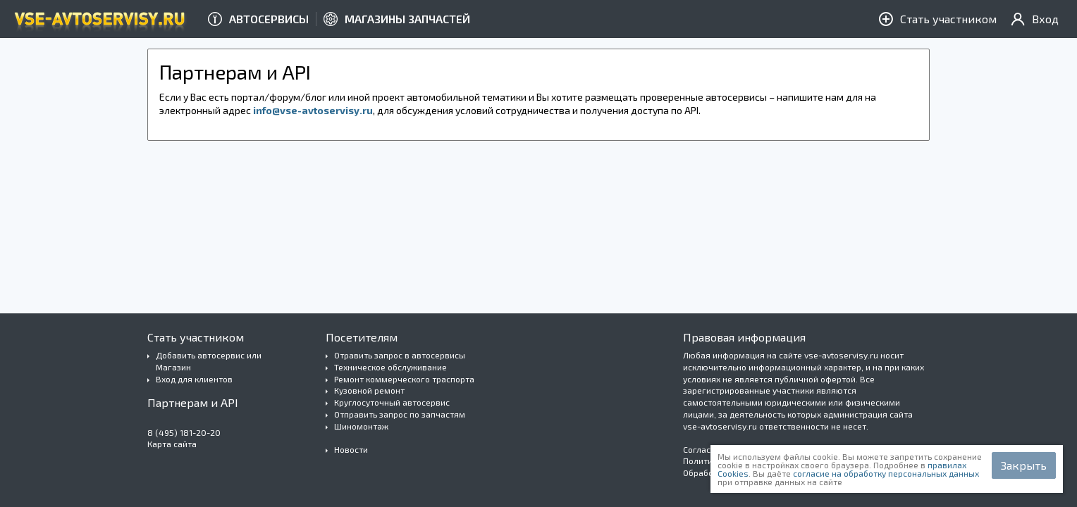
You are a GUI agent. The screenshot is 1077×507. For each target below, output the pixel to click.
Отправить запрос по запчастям (399, 414)
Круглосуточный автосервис (392, 402)
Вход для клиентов (194, 379)
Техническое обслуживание (390, 367)
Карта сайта (172, 444)
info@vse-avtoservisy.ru (313, 110)
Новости (351, 449)
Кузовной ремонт (369, 390)
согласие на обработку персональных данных (886, 473)
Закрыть (1024, 465)
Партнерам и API (192, 402)
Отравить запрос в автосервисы (399, 355)
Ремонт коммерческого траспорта (404, 379)
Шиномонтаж (361, 426)
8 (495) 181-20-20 (184, 432)
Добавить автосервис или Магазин (208, 361)
